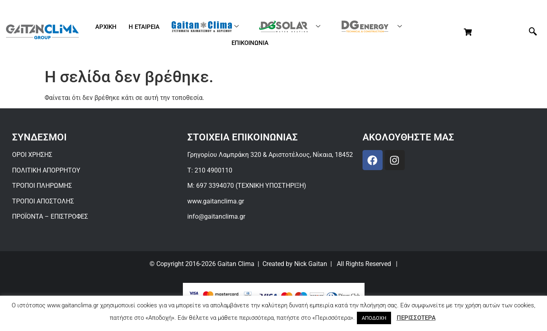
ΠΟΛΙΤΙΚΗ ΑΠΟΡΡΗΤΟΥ (46, 170)
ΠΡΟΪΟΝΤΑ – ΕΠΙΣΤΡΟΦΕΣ (50, 216)
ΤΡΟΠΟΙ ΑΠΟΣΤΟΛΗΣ (43, 201)
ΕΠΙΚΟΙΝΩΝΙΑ (250, 43)
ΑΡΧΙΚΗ (106, 26)
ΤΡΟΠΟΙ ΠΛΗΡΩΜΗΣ (42, 185)
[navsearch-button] (533, 32)
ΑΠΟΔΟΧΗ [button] (374, 318)
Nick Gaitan (310, 264)
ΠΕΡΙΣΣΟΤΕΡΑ (416, 317)
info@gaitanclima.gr (216, 216)
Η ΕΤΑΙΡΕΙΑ (144, 26)
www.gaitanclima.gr (215, 201)
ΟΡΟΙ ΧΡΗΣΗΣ (32, 154)
